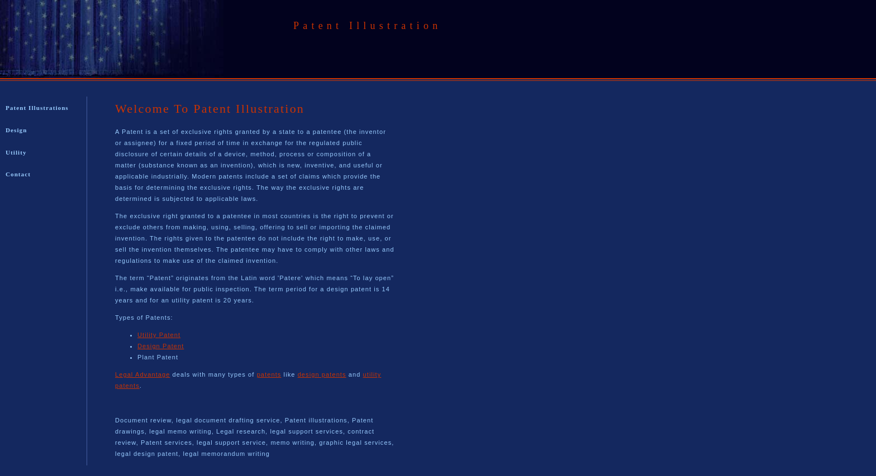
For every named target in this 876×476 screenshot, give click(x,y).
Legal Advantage (142, 374)
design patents (322, 374)
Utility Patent (158, 334)
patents (269, 374)
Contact (18, 174)
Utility (16, 152)
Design (16, 130)
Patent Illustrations (37, 107)
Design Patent (160, 346)
